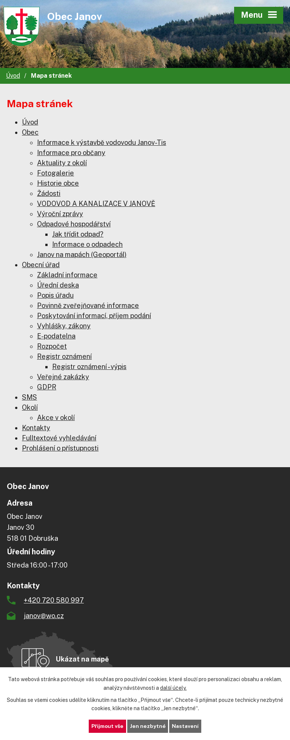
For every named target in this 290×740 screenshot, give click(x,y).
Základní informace (67, 275)
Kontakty (36, 428)
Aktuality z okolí (62, 163)
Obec (30, 132)
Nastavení (186, 726)
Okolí (30, 407)
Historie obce (58, 183)
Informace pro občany (71, 153)
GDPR (46, 387)
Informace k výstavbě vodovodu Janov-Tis (101, 142)
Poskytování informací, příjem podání (94, 316)
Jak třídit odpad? (77, 234)
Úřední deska (58, 285)
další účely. (173, 688)
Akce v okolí (56, 418)
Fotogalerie (55, 173)
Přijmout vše (107, 726)
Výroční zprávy (60, 214)
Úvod (13, 75)
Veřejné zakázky (63, 377)
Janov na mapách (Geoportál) (81, 254)
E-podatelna (56, 336)
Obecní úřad (41, 265)
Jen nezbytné (148, 726)
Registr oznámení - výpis (89, 367)
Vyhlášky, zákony (64, 326)
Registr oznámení (64, 356)
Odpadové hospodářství (74, 224)
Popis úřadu (55, 295)
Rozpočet (52, 346)
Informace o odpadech (87, 244)
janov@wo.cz (44, 616)
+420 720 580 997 (54, 600)
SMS (29, 397)
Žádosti (48, 193)
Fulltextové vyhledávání (59, 438)
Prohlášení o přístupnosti (60, 448)
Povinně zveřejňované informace (88, 305)
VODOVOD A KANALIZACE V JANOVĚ (96, 204)
